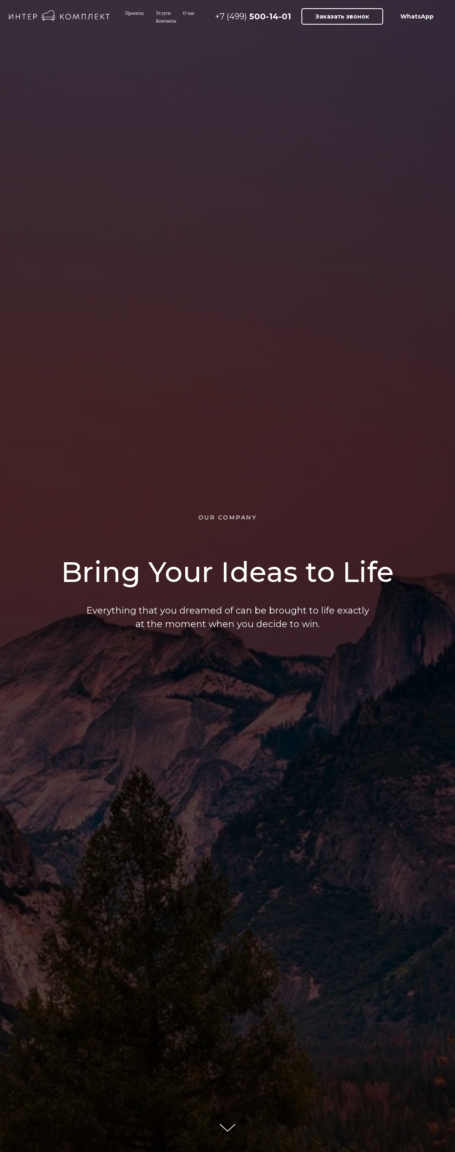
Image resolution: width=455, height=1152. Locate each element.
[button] (342, 16)
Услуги (163, 13)
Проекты (134, 13)
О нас (189, 13)
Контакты (166, 21)
